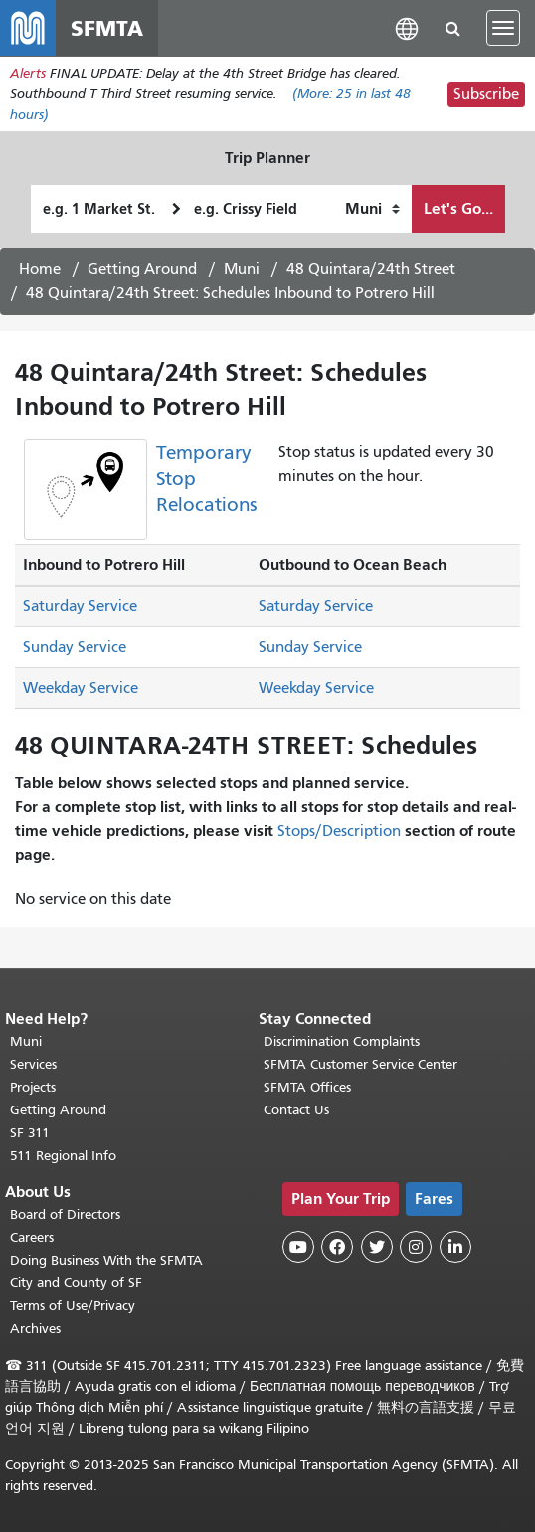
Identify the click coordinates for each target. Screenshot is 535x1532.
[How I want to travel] (372, 209)
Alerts (28, 73)
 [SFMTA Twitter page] (377, 1247)
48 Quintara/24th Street (370, 269)
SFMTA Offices (307, 1087)
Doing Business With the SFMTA (106, 1260)
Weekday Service (80, 688)
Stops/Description (339, 831)
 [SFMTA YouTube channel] (298, 1247)
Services (33, 1064)
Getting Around (142, 269)
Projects (33, 1087)
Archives (35, 1328)
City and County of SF (76, 1283)
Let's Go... (458, 208)
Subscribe (486, 94)
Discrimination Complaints (342, 1041)
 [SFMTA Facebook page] (337, 1247)
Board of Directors (65, 1214)
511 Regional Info (63, 1155)
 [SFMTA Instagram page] (416, 1247)
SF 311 (30, 1132)
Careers (32, 1237)
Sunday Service (74, 647)
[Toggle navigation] (503, 28)
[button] (407, 27)
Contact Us (296, 1110)
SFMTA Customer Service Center (360, 1064)
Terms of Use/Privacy (72, 1305)
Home (40, 269)
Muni (242, 269)
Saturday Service (80, 606)
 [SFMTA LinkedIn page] (455, 1247)
